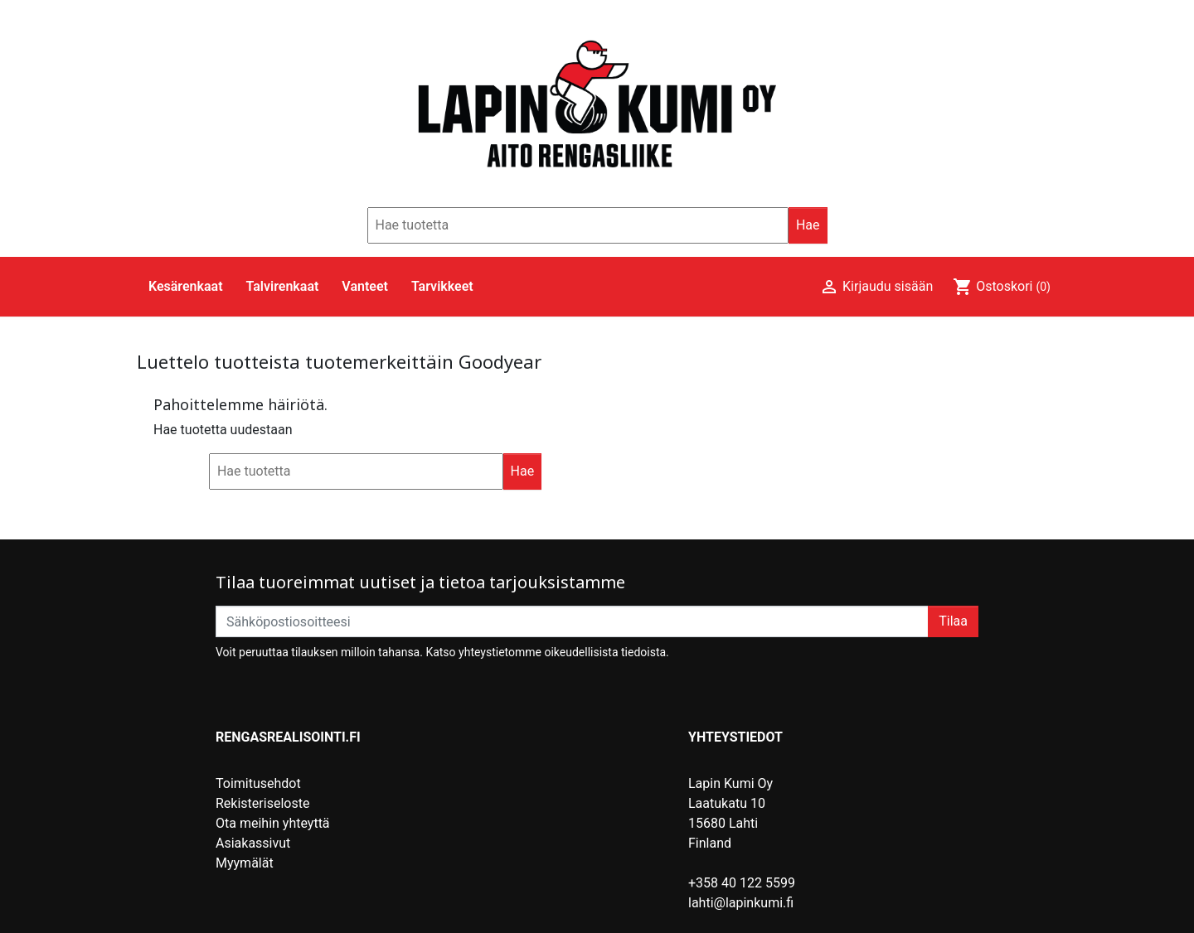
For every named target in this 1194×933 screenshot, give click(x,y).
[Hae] (578, 225)
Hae (808, 225)
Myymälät (245, 863)
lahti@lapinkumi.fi (741, 903)
